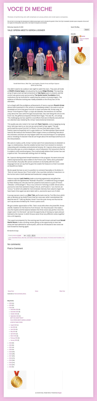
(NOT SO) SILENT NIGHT (16, 318)
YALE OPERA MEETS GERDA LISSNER (20, 320)
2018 (10, 354)
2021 (10, 347)
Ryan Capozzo (44, 237)
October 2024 (14, 314)
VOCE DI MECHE (29, 9)
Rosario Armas (37, 237)
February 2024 (14, 338)
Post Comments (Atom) (20, 293)
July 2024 (13, 327)
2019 (10, 351)
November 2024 (15, 311)
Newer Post (11, 291)
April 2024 (13, 333)
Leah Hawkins (30, 237)
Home (36, 291)
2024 (10, 307)
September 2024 (15, 316)
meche (83, 36)
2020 (10, 349)
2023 (10, 343)
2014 (10, 362)
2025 (10, 305)
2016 (10, 358)
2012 (10, 367)
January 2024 (14, 340)
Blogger (59, 392)
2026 (10, 303)
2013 (10, 364)
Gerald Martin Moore (16, 237)
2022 (10, 345)
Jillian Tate (24, 237)
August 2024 (14, 325)
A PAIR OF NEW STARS (16, 322)
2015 (10, 360)
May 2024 (13, 331)
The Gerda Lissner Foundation (55, 237)
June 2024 (13, 329)
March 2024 (14, 336)
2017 (10, 356)
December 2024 (15, 309)
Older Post (62, 291)
